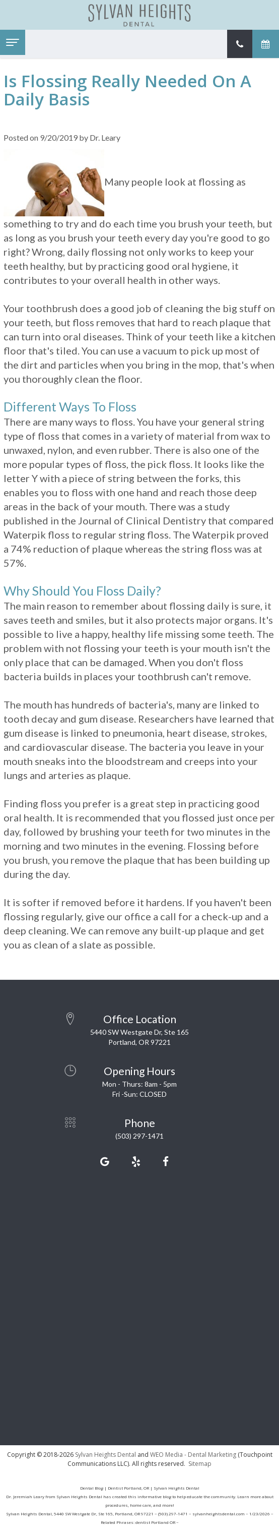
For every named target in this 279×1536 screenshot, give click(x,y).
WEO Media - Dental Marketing (193, 1454)
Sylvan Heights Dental (105, 1454)
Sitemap (200, 1463)
